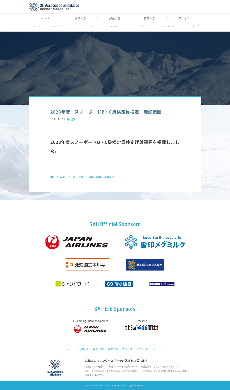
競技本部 (115, 18)
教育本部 (149, 18)
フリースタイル (140, 26)
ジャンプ (35, 26)
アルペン (115, 26)
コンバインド (60, 26)
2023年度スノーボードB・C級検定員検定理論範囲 (82, 177)
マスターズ (193, 26)
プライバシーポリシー (150, 349)
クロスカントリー (88, 26)
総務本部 (80, 18)
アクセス (184, 18)
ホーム (46, 18)
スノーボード (168, 26)
